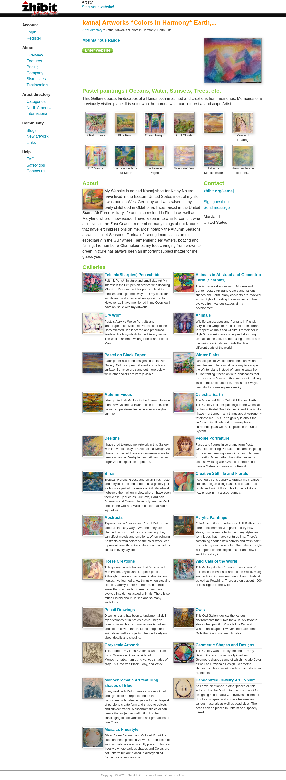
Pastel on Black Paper (124, 355)
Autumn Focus (118, 394)
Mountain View (184, 168)
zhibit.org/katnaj (219, 191)
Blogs (32, 130)
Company (35, 73)
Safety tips (36, 165)
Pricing (33, 67)
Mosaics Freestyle (121, 729)
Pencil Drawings (119, 610)
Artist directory (92, 30)
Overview (35, 55)
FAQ (31, 159)
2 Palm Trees (96, 135)
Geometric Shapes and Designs (225, 645)
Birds (109, 473)
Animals (203, 315)
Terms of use (153, 775)
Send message (217, 207)
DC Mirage (95, 168)
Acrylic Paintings (211, 517)
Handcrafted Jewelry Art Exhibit (225, 680)
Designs (112, 438)
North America (39, 108)
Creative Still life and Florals (222, 473)
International (37, 113)
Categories (36, 102)
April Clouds (184, 135)
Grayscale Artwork (121, 645)
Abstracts (113, 517)
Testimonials (37, 85)
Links (31, 142)
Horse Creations (119, 561)
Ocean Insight (154, 135)
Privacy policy (174, 775)
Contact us (36, 171)
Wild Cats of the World (216, 561)
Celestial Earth (209, 394)
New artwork (38, 136)
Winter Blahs (208, 355)
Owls (200, 610)
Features (34, 61)
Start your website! (98, 7)
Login (31, 32)
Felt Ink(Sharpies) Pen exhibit (131, 275)
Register (34, 38)
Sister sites (36, 79)
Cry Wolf (112, 315)
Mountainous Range (101, 40)
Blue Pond (125, 135)
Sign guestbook (217, 202)
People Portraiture (213, 438)
